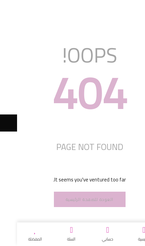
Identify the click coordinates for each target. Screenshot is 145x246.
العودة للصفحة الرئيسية (73, 199)
